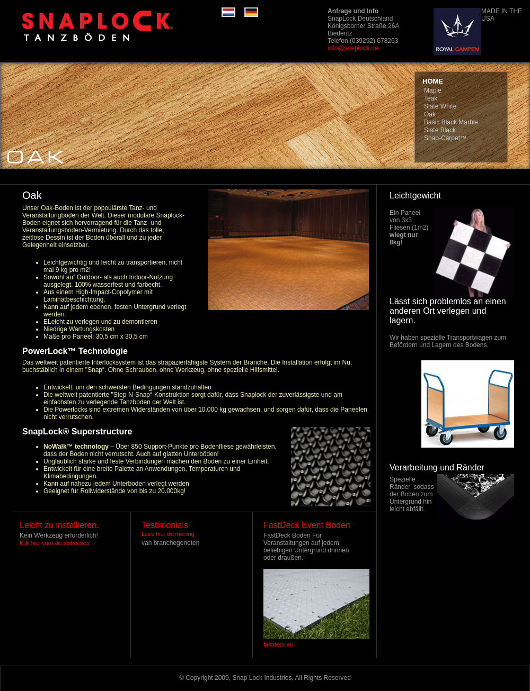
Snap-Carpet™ (445, 138)
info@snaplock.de (353, 48)
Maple (432, 90)
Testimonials (165, 525)
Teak (430, 98)
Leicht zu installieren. (59, 525)
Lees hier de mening (168, 534)
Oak (430, 114)
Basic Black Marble (451, 122)
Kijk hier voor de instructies (54, 543)
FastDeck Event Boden (306, 525)
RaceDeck (115, 26)
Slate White (440, 106)
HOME (432, 81)
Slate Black (440, 130)
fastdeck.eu (278, 644)
